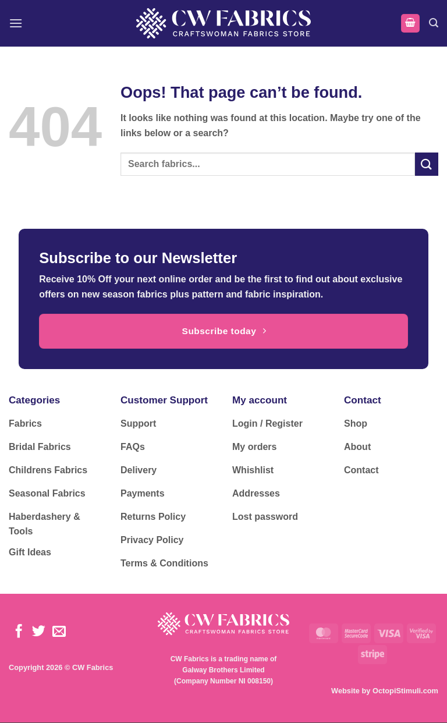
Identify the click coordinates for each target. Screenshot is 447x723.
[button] (16, 23)
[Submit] (426, 164)
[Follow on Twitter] (38, 632)
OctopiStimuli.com (405, 690)
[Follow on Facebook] (19, 632)
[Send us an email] (59, 632)
